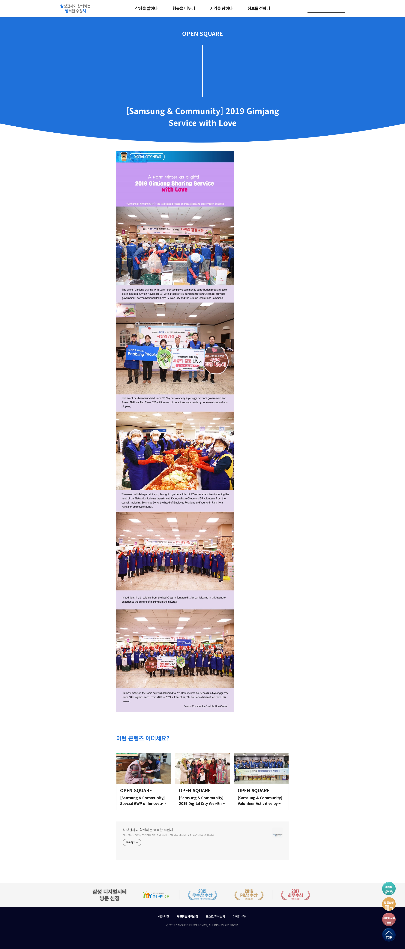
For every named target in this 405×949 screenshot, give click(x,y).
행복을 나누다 (183, 8)
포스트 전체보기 (215, 916)
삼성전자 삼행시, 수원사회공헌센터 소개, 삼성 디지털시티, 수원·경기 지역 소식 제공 (168, 835)
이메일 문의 (240, 916)
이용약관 (163, 916)
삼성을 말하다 (146, 8)
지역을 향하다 (221, 8)
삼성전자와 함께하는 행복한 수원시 (148, 829)
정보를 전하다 (259, 8)
